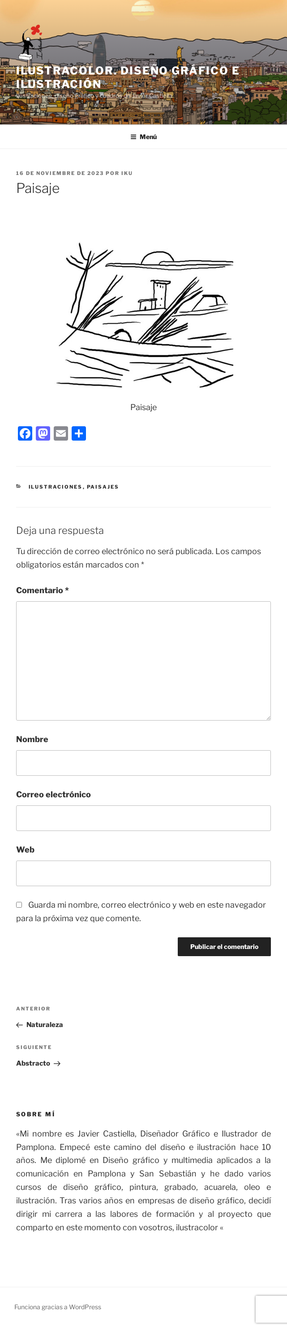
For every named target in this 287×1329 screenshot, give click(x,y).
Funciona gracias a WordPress (57, 1307)
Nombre (32, 739)
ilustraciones (56, 487)
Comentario (42, 590)
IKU (127, 173)
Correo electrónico (53, 794)
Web (25, 849)
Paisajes (103, 487)
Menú (143, 136)
